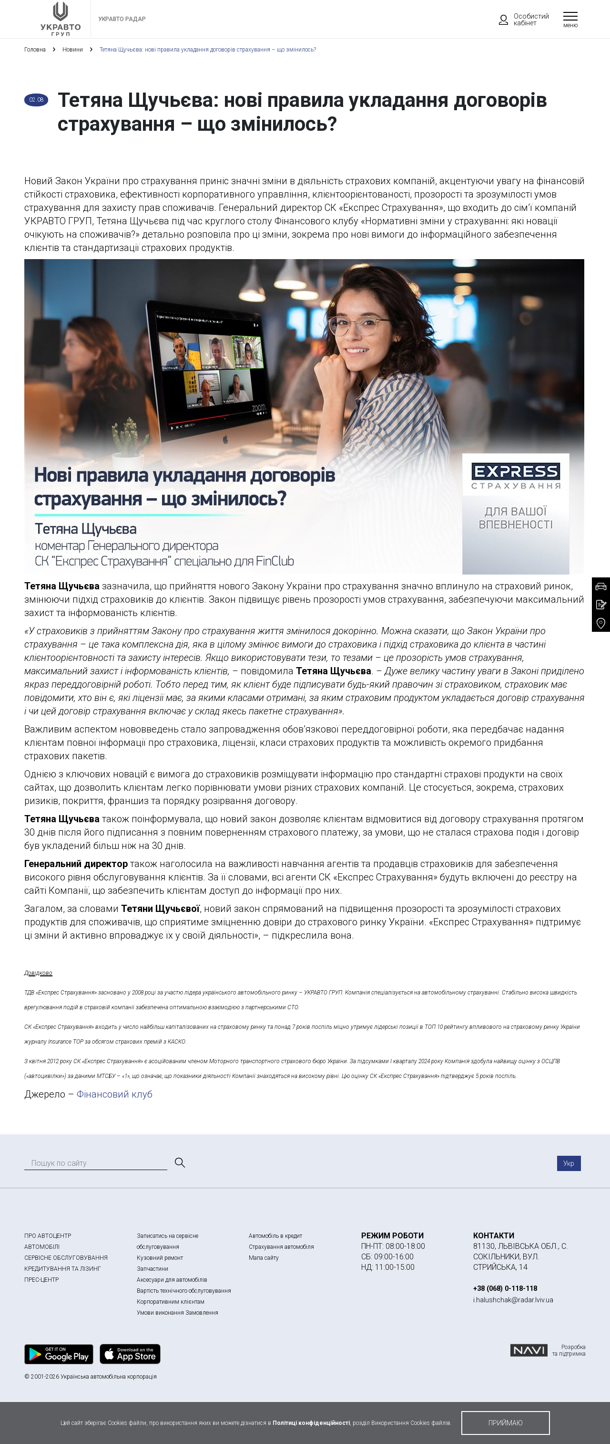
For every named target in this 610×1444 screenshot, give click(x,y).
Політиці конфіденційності (311, 1423)
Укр (568, 1163)
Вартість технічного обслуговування (184, 1290)
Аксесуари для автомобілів (172, 1280)
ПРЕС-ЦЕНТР (41, 1280)
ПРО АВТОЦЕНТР (47, 1236)
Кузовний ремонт (160, 1258)
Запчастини (152, 1269)
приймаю (505, 1423)
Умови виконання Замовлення (177, 1312)
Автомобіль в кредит (275, 1236)
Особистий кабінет (519, 19)
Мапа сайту (264, 1258)
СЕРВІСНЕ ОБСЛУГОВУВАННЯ (66, 1258)
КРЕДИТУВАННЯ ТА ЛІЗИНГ (62, 1269)
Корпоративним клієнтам (170, 1301)
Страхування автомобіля (281, 1247)
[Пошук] (179, 1163)
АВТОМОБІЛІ (42, 1247)
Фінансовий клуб (114, 1094)
